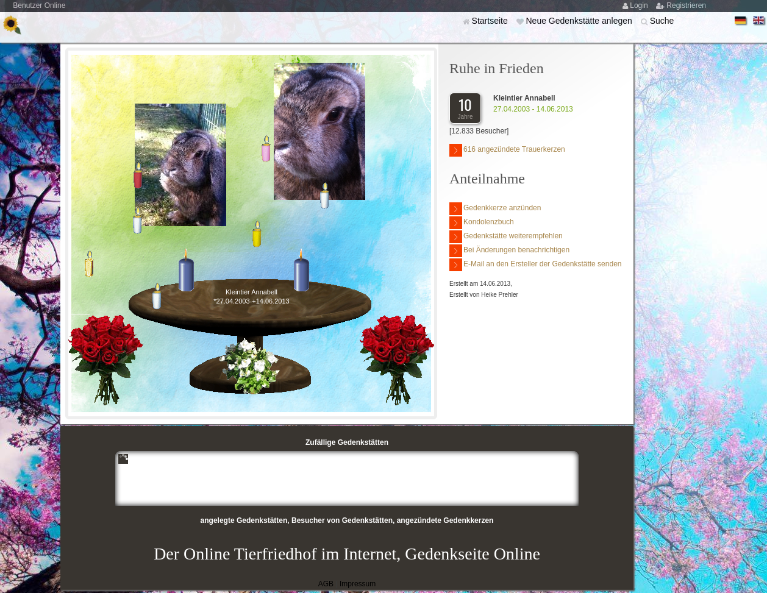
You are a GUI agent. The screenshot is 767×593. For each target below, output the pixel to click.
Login (640, 5)
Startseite (491, 21)
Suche (662, 21)
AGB (326, 584)
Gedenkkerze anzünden (495, 208)
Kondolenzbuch (481, 222)
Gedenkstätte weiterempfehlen (506, 236)
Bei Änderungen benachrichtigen (509, 250)
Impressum (358, 584)
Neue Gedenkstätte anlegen (580, 21)
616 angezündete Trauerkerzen (507, 150)
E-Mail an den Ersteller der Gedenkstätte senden (535, 264)
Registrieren (686, 5)
